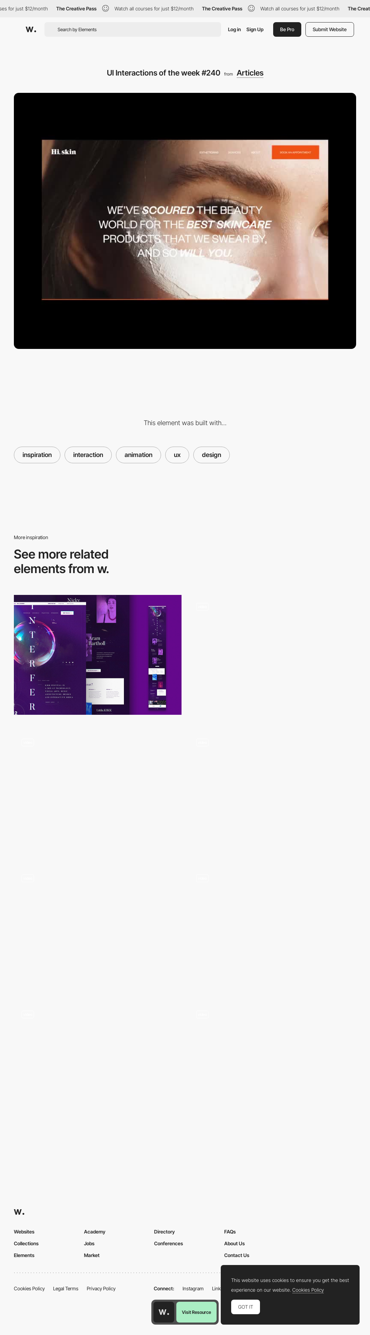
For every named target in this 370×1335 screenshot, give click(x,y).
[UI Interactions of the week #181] (272, 794)
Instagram (193, 1288)
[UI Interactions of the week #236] (98, 929)
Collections (26, 1243)
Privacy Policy (101, 1288)
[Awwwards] (31, 29)
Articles (250, 73)
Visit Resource (196, 1312)
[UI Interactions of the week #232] (272, 657)
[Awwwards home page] (163, 1312)
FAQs (230, 1232)
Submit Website (330, 29)
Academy (95, 1232)
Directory (164, 1232)
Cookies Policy (29, 1288)
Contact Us (236, 1255)
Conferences (168, 1243)
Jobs (89, 1243)
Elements (24, 1255)
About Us (234, 1243)
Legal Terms (65, 1288)
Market (92, 1255)
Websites (24, 1232)
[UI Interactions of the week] (98, 794)
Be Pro (287, 29)
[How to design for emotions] (98, 654)
